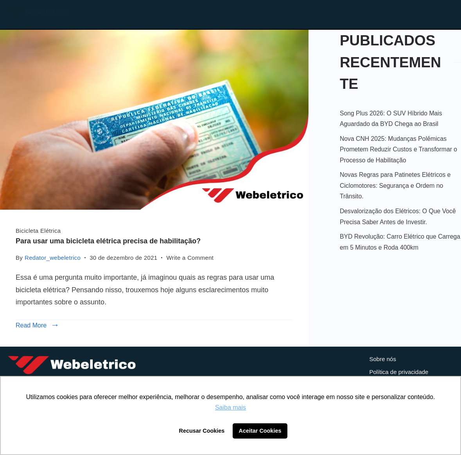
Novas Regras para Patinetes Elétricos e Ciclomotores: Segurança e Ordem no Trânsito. (395, 185)
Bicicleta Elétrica (38, 230)
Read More (31, 325)
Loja (271, 13)
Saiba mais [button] (230, 407)
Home (222, 13)
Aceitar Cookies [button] (260, 431)
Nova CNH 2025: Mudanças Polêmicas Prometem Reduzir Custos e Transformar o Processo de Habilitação (398, 149)
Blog (317, 13)
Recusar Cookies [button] (202, 431)
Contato (370, 13)
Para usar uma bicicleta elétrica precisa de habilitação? (108, 241)
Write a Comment (189, 257)
